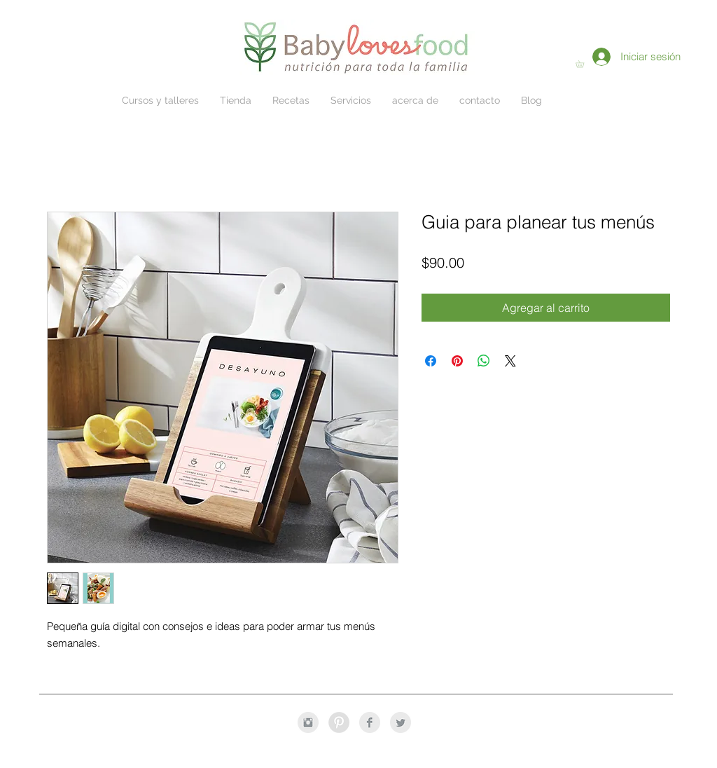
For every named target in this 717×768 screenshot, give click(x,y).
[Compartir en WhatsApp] (483, 360)
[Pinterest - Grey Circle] (338, 722)
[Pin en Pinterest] (457, 360)
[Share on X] (510, 360)
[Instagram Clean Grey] (308, 722)
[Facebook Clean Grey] (369, 722)
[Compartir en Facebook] (430, 360)
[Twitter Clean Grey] (400, 722)
